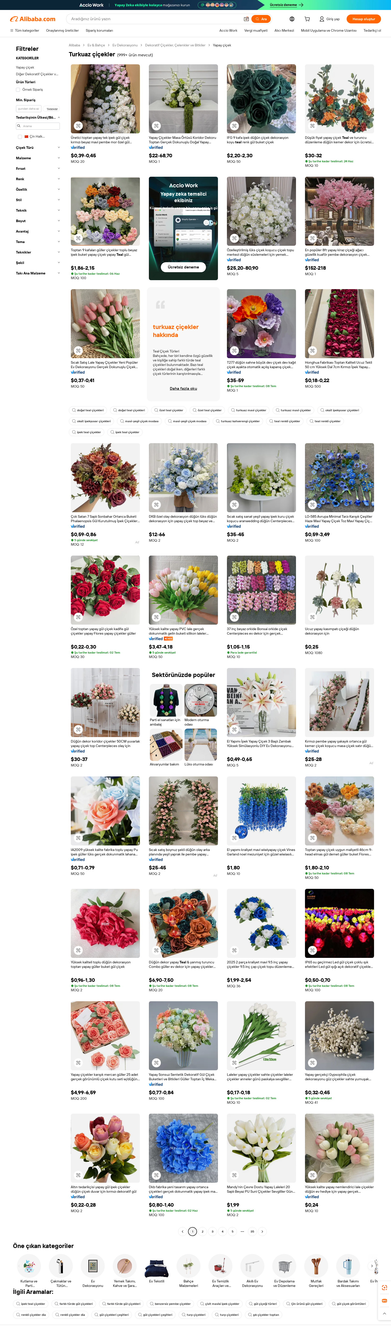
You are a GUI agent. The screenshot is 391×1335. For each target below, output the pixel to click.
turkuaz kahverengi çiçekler (238, 421)
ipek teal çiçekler (86, 432)
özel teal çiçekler (168, 410)
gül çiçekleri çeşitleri (112, 1315)
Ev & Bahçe (96, 45)
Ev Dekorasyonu (125, 45)
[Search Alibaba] (155, 19)
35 (252, 1231)
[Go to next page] (262, 1231)
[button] (246, 19)
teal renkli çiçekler (284, 421)
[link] (384, 1287)
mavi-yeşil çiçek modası (139, 421)
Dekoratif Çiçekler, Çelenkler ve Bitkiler (175, 45)
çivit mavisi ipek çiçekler (219, 1304)
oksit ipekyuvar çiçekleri (339, 410)
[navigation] (38, 639)
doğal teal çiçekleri (88, 410)
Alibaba (74, 45)
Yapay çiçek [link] (222, 45)
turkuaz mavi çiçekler (248, 410)
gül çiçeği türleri (263, 1304)
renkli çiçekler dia (31, 1315)
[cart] (308, 20)
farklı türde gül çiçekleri (74, 1304)
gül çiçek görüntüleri (349, 1304)
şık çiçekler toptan (263, 1315)
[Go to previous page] (182, 1231)
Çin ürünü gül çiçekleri (304, 1304)
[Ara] (261, 19)
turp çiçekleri (193, 1315)
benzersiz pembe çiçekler (170, 1304)
